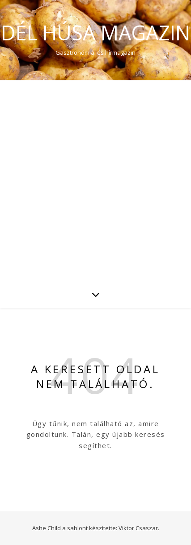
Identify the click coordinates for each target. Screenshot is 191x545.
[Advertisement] (95, 180)
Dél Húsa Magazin (95, 32)
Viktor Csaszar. (139, 528)
